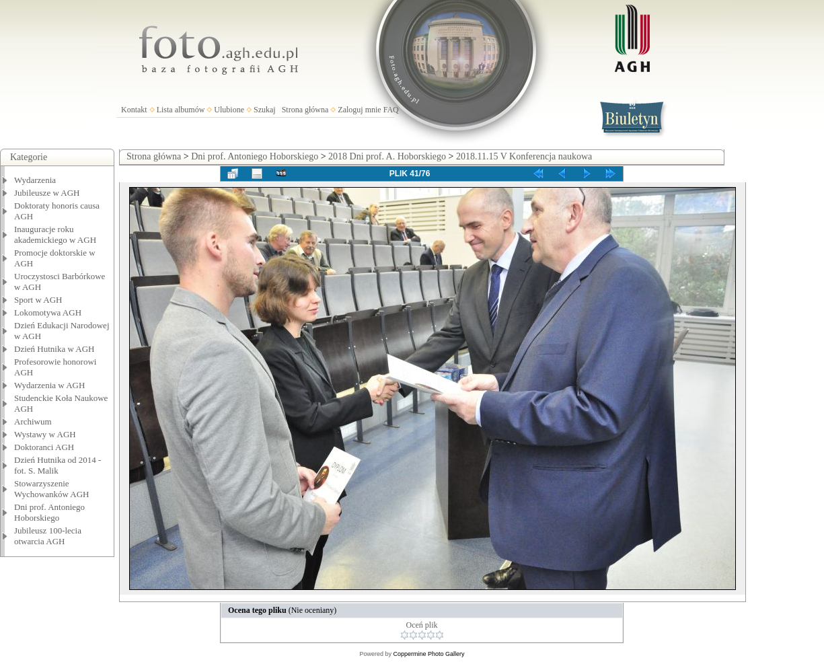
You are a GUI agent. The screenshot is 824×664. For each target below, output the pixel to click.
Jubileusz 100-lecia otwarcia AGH (47, 535)
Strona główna (305, 109)
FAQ (391, 109)
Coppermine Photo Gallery (428, 654)
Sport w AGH (38, 300)
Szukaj (265, 109)
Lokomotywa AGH (47, 312)
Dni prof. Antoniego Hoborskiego (49, 512)
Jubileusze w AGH (47, 193)
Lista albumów (181, 109)
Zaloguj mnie (359, 109)
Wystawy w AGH (45, 434)
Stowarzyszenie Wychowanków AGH (51, 488)
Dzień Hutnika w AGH (54, 349)
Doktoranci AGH (44, 447)
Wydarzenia (35, 180)
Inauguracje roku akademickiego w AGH (55, 234)
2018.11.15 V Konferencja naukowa (524, 156)
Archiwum (33, 421)
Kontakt (134, 109)
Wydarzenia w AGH (49, 385)
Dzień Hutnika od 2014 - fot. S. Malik (57, 465)
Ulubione (229, 109)
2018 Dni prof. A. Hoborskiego (387, 156)
